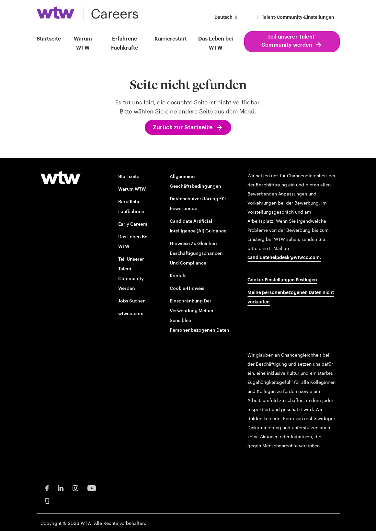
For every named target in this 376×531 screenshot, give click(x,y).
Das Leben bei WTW (215, 43)
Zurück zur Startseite (183, 127)
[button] (227, 18)
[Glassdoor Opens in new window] (47, 500)
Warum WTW (83, 43)
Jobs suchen (132, 300)
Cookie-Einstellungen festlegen (282, 280)
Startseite (49, 38)
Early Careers (132, 224)
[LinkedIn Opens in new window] (60, 487)
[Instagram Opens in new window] (75, 487)
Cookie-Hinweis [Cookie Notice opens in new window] (187, 288)
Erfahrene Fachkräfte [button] (124, 43)
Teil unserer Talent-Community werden (288, 41)
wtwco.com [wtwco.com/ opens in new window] (130, 313)
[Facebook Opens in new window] (47, 487)
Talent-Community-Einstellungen (294, 17)
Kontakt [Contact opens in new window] (178, 275)
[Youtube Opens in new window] (91, 487)
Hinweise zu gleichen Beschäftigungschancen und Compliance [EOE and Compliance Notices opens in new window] (196, 253)
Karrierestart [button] (170, 38)
